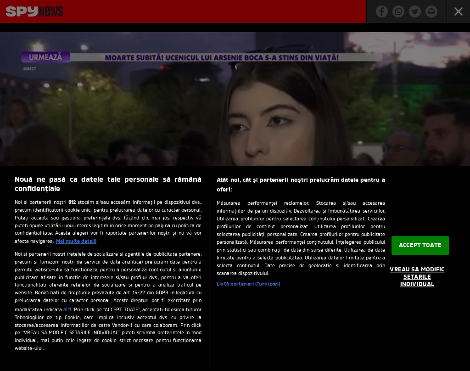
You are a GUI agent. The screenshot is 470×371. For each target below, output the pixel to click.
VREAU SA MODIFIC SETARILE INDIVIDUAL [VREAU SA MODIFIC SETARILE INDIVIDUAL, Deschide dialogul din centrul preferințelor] (417, 277)
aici (67, 310)
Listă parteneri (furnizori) (248, 284)
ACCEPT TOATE (420, 245)
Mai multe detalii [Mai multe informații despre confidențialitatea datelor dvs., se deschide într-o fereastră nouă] (76, 241)
